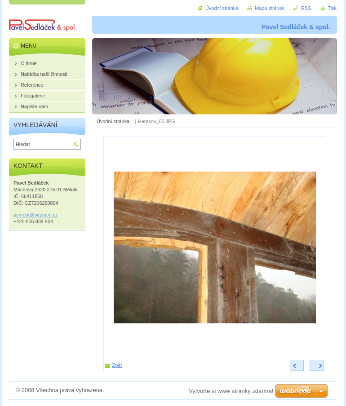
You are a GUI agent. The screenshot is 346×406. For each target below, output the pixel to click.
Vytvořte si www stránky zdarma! (231, 391)
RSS (306, 8)
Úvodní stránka (113, 121)
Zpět (117, 365)
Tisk (332, 8)
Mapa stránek (269, 8)
